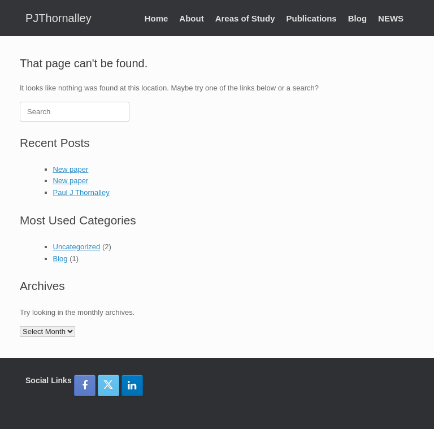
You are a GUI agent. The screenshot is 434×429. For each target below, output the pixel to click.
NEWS (390, 18)
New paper (71, 169)
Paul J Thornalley (81, 192)
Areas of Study (245, 18)
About (191, 18)
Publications (312, 18)
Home (156, 18)
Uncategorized (77, 246)
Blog (357, 18)
